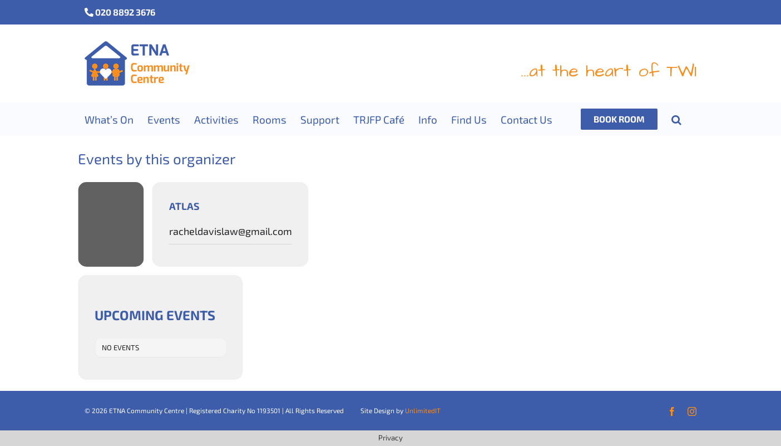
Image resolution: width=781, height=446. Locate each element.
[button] (676, 119)
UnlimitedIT (423, 410)
